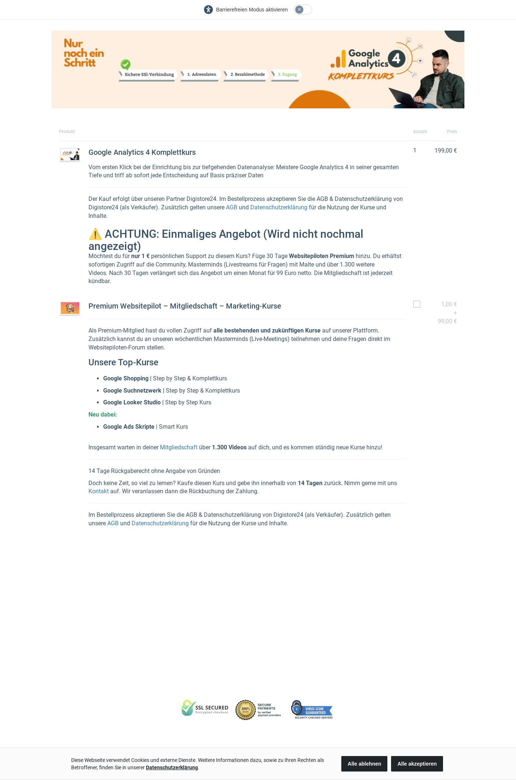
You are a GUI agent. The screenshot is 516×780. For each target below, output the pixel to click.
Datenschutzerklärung (278, 207)
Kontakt (98, 491)
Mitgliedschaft (179, 447)
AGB (231, 207)
